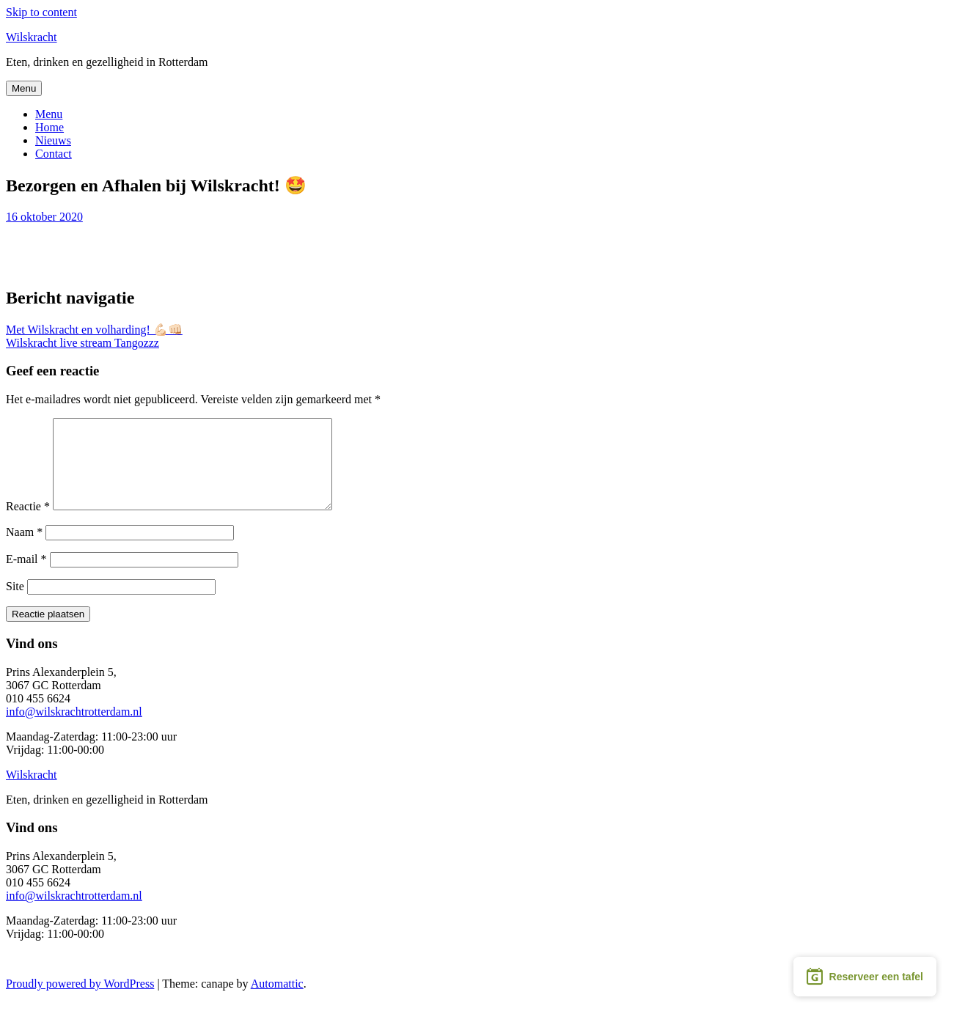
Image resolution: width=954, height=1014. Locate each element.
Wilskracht (31, 37)
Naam (24, 549)
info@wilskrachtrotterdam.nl (74, 729)
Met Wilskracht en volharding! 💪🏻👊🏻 (94, 329)
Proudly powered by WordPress (80, 1001)
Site (15, 604)
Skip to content (41, 12)
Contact (53, 153)
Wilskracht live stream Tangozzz (82, 343)
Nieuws (53, 140)
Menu (24, 88)
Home (49, 127)
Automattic (277, 1001)
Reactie (28, 524)
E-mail (26, 576)
